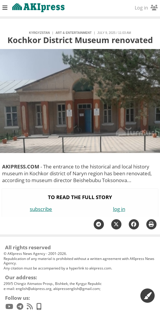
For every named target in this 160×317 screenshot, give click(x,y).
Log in (146, 7)
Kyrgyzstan (39, 32)
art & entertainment (74, 32)
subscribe (41, 209)
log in (119, 209)
